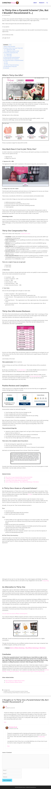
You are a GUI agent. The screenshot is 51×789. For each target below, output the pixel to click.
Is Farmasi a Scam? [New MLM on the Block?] (16, 480)
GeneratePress (33, 787)
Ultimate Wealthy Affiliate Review (13, 682)
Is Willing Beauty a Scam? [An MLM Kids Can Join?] (17, 478)
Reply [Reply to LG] (5, 722)
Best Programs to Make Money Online (15, 680)
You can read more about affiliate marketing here (14, 613)
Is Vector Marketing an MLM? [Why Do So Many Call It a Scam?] (16, 692)
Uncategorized (6, 690)
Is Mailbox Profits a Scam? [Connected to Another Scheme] (15, 691)
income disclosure (21, 370)
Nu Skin (30, 494)
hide (10, 44)
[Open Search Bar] (47, 2)
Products (41, 2)
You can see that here (35, 376)
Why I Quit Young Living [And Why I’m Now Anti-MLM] (18, 477)
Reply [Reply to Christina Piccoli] (8, 746)
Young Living (45, 580)
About (35, 2)
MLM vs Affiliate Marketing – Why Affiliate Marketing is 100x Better (22, 482)
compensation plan (25, 233)
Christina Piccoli (13, 727)
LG (6, 706)
